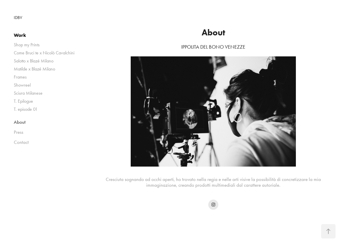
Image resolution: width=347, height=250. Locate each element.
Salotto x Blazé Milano (33, 61)
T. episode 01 (26, 109)
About (20, 122)
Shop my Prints (27, 44)
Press (18, 132)
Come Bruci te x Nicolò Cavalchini (44, 53)
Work (20, 35)
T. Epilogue (23, 101)
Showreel (22, 85)
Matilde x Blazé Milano (34, 69)
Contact (21, 142)
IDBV (18, 17)
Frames (20, 77)
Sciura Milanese (28, 93)
